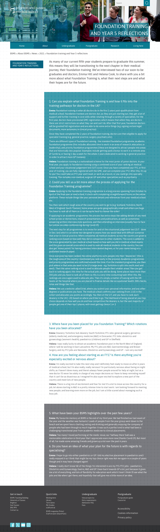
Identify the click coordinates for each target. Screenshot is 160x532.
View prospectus (88, 498)
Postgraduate (92, 46)
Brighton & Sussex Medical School (30, 7)
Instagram (28, 525)
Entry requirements (89, 500)
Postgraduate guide (125, 498)
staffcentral (50, 508)
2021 (41, 53)
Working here (51, 498)
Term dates (50, 503)
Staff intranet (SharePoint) (56, 514)
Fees (83, 505)
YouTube (23, 525)
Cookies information (128, 513)
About (45, 46)
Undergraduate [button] (68, 46)
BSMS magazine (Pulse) (55, 511)
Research (115, 46)
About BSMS (24, 53)
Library (48, 500)
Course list (122, 500)
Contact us (14, 510)
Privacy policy (125, 517)
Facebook (12, 525)
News (34, 53)
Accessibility (124, 508)
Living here (138, 46)
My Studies (50, 505)
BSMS (13, 53)
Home (22, 46)
